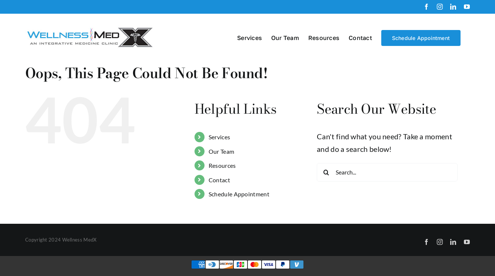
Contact (219, 179)
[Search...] (387, 172)
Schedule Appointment (239, 193)
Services (219, 136)
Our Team (221, 151)
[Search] (326, 172)
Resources (222, 165)
